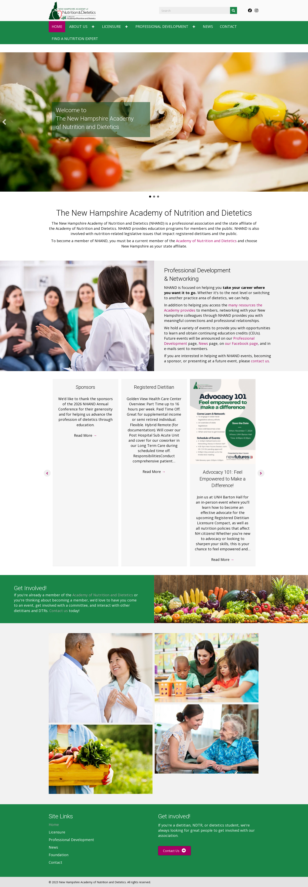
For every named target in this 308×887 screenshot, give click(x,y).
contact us (260, 361)
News (203, 343)
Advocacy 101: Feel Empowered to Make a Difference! (223, 478)
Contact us (58, 610)
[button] (250, 11)
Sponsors (85, 387)
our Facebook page (241, 343)
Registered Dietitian (154, 387)
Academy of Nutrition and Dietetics (206, 240)
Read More (85, 435)
